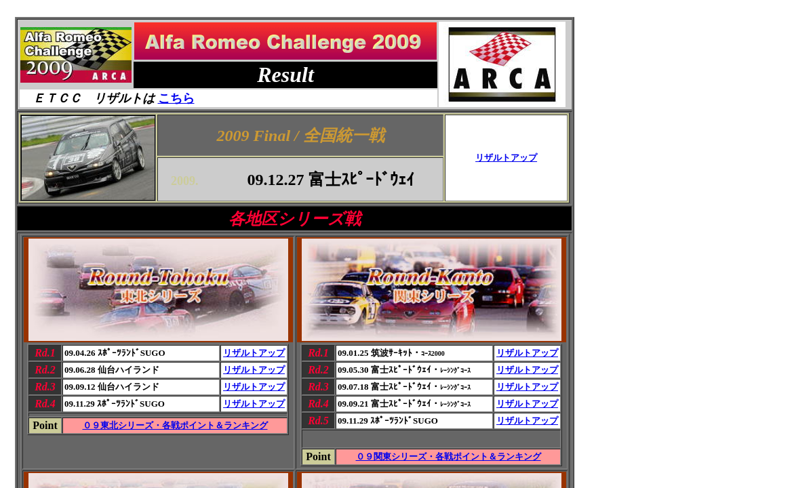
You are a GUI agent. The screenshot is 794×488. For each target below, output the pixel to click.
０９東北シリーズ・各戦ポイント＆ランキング (175, 425)
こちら (176, 98)
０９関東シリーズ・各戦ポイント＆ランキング (448, 456)
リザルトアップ (506, 157)
